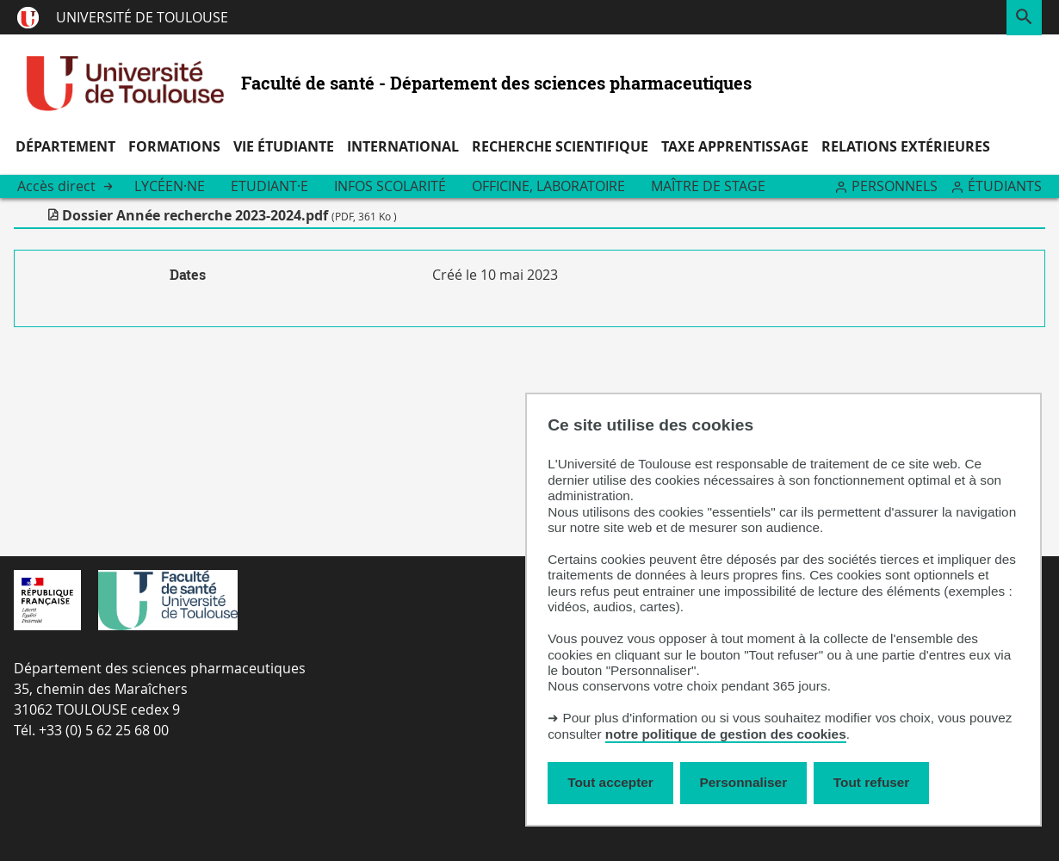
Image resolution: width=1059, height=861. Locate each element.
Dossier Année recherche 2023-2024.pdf (229, 215)
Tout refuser (871, 782)
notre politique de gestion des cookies (725, 734)
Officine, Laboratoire (548, 186)
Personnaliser (744, 782)
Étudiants (1005, 186)
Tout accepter (610, 782)
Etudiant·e (269, 186)
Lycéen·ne (169, 186)
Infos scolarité (390, 186)
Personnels (895, 186)
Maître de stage (708, 186)
